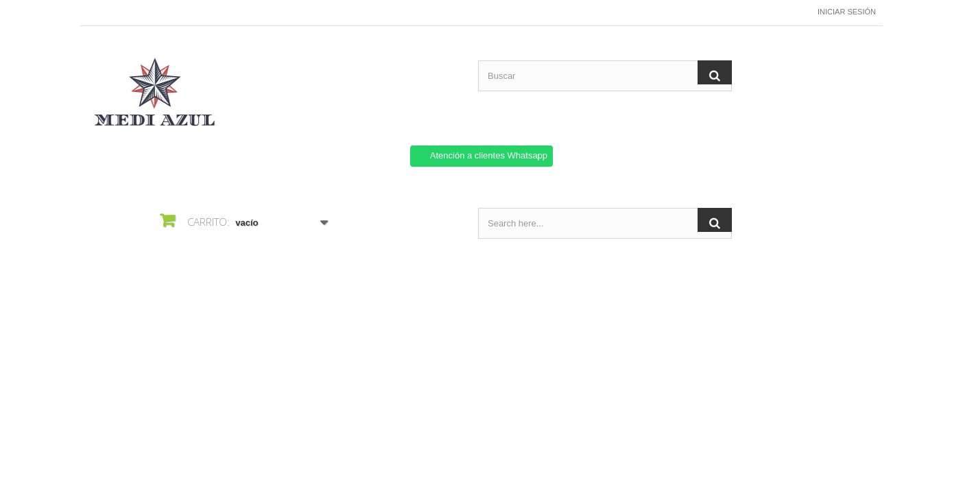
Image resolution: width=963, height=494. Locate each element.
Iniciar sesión (847, 12)
